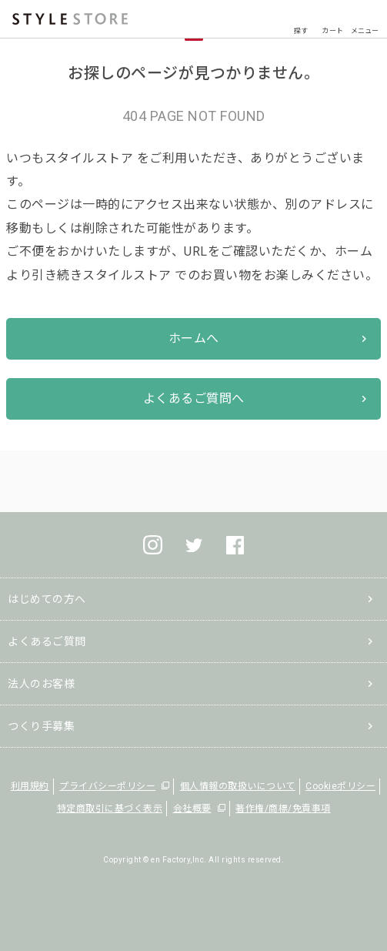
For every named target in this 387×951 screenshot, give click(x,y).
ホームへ (193, 338)
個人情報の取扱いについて (237, 786)
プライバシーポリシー (107, 786)
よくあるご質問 (47, 641)
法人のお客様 (41, 684)
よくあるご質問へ (194, 398)
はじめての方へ (47, 599)
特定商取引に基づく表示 (110, 808)
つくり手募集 (41, 726)
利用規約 (30, 786)
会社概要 (192, 808)
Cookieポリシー (340, 786)
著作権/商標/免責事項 (283, 808)
